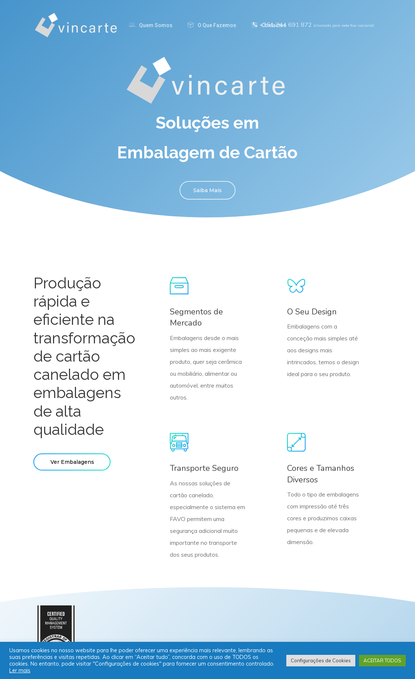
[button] (207, 190)
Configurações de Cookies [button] (321, 660)
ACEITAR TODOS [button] (382, 660)
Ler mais (19, 670)
